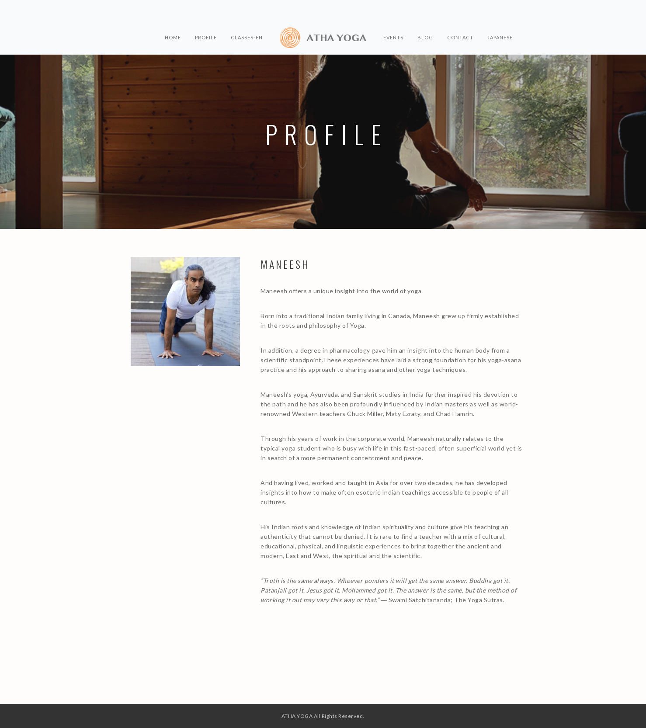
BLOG (425, 37)
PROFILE (206, 37)
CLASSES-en (247, 37)
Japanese (500, 37)
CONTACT (460, 37)
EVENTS (393, 37)
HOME (173, 37)
